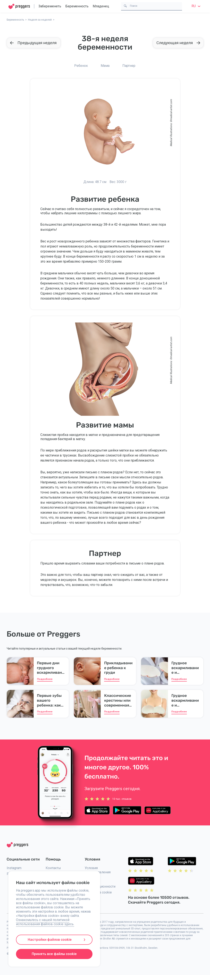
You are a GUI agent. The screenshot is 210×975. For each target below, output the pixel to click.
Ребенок (81, 66)
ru (197, 6)
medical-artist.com (170, 109)
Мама (105, 66)
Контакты (53, 868)
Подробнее (45, 679)
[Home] (19, 6)
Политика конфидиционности (100, 884)
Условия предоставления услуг (98, 872)
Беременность (76, 6)
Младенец (101, 6)
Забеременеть (49, 6)
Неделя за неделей (40, 19)
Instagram (14, 868)
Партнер (128, 66)
